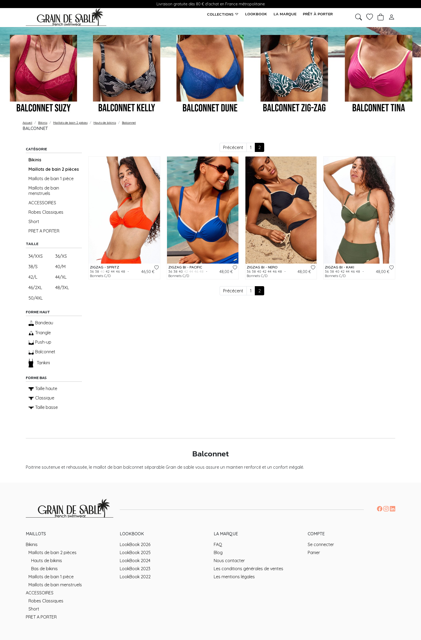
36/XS (61, 256)
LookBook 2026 (135, 544)
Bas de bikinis (44, 568)
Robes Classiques (45, 212)
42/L (32, 277)
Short (33, 221)
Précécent (233, 147)
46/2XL (35, 287)
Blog (218, 552)
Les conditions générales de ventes (248, 568)
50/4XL (35, 298)
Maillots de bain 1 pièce (51, 178)
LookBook (256, 14)
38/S (33, 266)
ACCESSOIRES (42, 202)
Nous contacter (229, 560)
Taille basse (43, 407)
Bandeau (40, 323)
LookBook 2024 (135, 560)
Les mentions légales (234, 576)
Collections (223, 14)
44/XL (61, 277)
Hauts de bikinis (46, 560)
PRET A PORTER (43, 231)
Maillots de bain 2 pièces (53, 169)
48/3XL (62, 287)
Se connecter (321, 544)
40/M (60, 266)
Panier (314, 552)
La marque (285, 14)
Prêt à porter (318, 14)
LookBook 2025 (135, 552)
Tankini (39, 363)
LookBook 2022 (135, 576)
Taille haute (42, 388)
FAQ (218, 544)
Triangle (39, 332)
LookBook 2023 (135, 568)
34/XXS (35, 256)
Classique (41, 398)
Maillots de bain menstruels (43, 190)
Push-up (39, 342)
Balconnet (41, 351)
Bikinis (34, 159)
